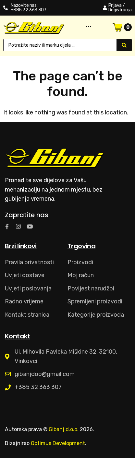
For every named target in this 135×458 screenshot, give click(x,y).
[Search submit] (124, 45)
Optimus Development (58, 443)
